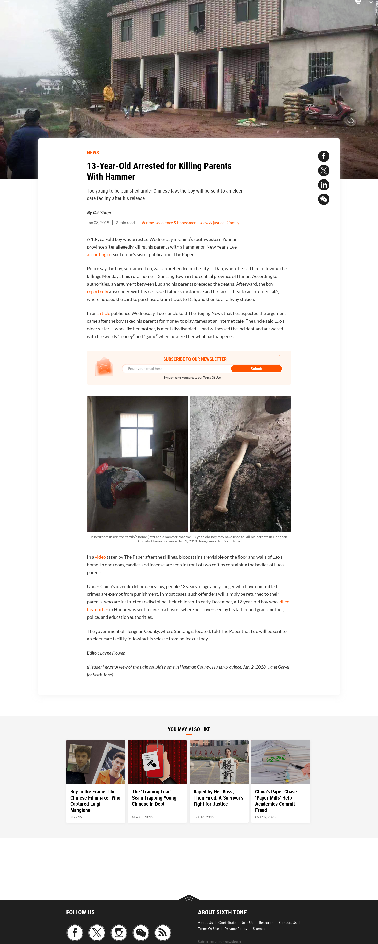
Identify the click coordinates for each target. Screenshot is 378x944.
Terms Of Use (208, 929)
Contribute (227, 922)
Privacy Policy (236, 929)
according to (99, 254)
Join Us (247, 922)
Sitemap (259, 929)
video (100, 557)
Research (266, 922)
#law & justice (212, 222)
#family (232, 222)
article (103, 313)
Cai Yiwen (102, 212)
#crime (148, 222)
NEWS (93, 152)
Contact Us (288, 922)
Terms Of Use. (212, 377)
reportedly (97, 291)
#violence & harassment (177, 222)
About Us (205, 922)
